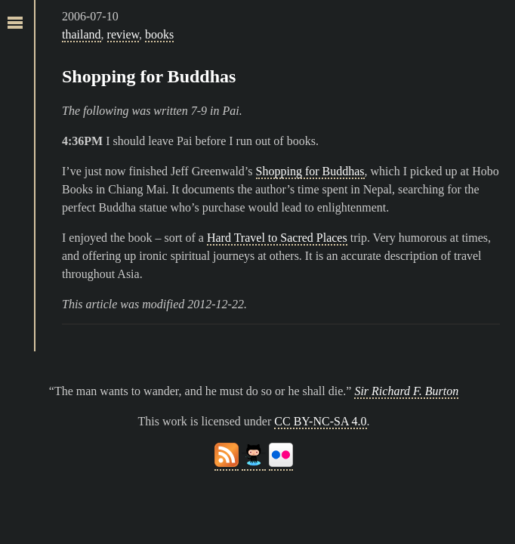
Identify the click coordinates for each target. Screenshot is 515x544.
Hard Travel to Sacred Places (277, 237)
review (123, 34)
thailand (81, 34)
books (159, 34)
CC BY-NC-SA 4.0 (320, 421)
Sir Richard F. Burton (406, 391)
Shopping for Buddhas (149, 76)
